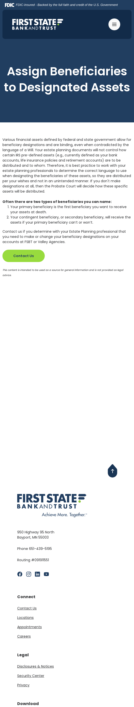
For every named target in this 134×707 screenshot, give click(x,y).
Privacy (23, 685)
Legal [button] (23, 655)
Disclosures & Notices (35, 666)
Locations (25, 617)
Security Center (30, 675)
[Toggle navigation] (115, 24)
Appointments (29, 627)
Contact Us (23, 255)
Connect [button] (26, 597)
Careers (24, 636)
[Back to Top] (112, 470)
